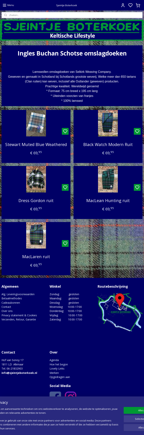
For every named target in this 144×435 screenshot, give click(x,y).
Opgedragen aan (60, 377)
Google (81, 409)
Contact (6, 307)
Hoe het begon (59, 364)
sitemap (87, 428)
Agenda (54, 360)
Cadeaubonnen (11, 302)
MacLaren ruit (36, 256)
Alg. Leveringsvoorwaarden (18, 294)
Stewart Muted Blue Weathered (36, 144)
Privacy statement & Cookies (19, 315)
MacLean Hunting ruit (108, 200)
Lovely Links (57, 368)
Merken (54, 373)
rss (94, 428)
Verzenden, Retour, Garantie (19, 319)
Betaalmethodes (12, 298)
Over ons (7, 311)
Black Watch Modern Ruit (108, 144)
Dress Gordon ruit (36, 200)
